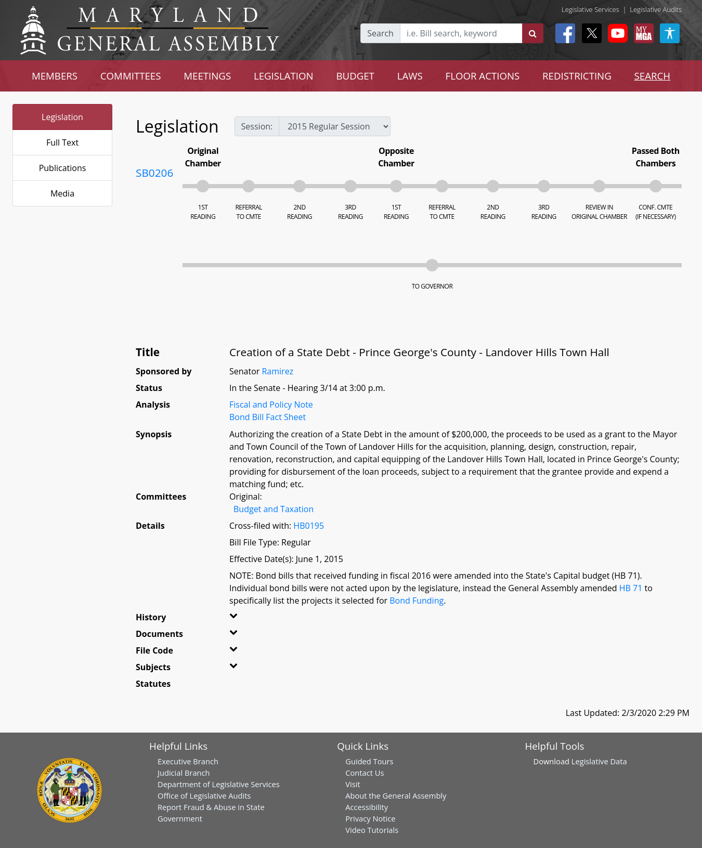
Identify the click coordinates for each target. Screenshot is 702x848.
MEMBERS (54, 75)
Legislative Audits (656, 9)
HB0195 (308, 525)
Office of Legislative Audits (204, 795)
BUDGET (355, 75)
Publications (62, 168)
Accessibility (366, 807)
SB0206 (154, 172)
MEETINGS (207, 75)
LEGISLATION (284, 75)
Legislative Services (590, 9)
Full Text (62, 142)
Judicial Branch (184, 772)
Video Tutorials (371, 830)
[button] (245, 619)
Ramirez (277, 371)
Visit (352, 784)
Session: (257, 126)
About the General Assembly (395, 795)
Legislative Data (599, 761)
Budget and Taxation (273, 509)
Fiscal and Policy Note (271, 404)
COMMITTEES (130, 75)
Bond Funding (416, 600)
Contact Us (364, 772)
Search (380, 33)
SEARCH (652, 75)
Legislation (62, 117)
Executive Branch (188, 761)
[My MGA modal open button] (642, 33)
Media (62, 193)
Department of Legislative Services (219, 784)
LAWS (410, 75)
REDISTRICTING (577, 75)
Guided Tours (369, 761)
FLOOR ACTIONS (483, 75)
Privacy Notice (370, 818)
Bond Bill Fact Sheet (267, 417)
